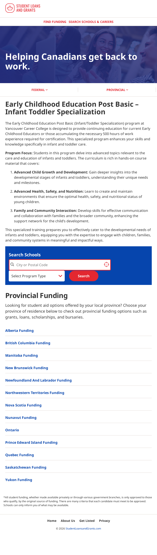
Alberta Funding (19, 330)
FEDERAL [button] (39, 90)
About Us (68, 521)
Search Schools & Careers (91, 22)
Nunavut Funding (21, 417)
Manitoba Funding (21, 355)
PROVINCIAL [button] (117, 90)
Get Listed (87, 521)
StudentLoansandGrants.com (83, 528)
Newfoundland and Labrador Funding (38, 380)
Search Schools (25, 255)
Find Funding (55, 22)
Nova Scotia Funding (23, 405)
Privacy (104, 521)
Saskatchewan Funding (25, 467)
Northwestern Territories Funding (34, 392)
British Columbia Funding (27, 343)
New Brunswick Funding (26, 367)
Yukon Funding (18, 479)
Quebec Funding (19, 454)
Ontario (12, 430)
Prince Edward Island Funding (31, 442)
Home (51, 521)
